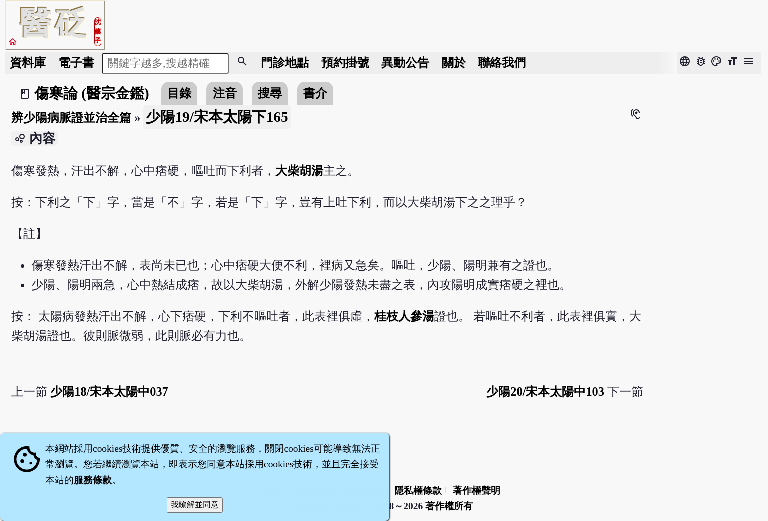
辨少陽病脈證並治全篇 (71, 117)
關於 (454, 62)
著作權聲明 (476, 490)
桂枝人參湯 (404, 316)
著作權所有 (449, 506)
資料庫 (28, 62)
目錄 (179, 93)
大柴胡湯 (299, 170)
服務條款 (93, 480)
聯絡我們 (502, 62)
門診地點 (285, 62)
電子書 (76, 62)
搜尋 (270, 93)
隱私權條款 (418, 490)
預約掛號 (345, 62)
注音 (225, 93)
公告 (405, 62)
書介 (315, 93)
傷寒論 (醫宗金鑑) (91, 93)
